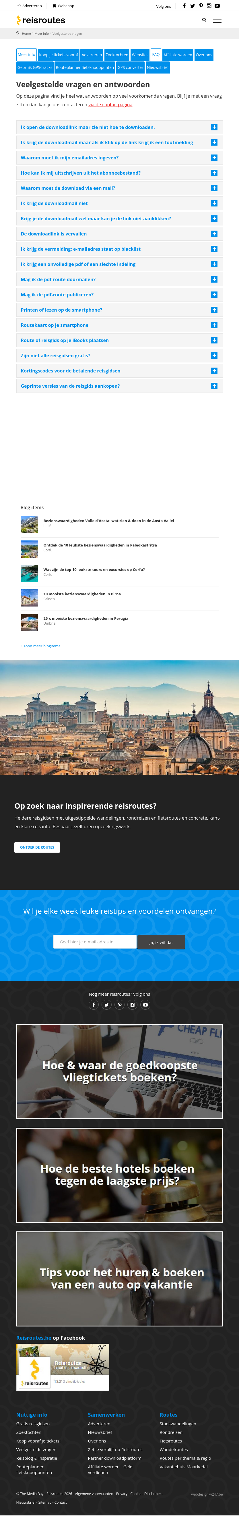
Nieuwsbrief (163, 68)
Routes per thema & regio (185, 1458)
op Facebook (50, 1338)
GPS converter (135, 68)
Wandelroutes (174, 1450)
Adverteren (29, 5)
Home (26, 33)
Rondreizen (171, 1433)
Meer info (42, 33)
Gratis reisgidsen (33, 1424)
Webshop (63, 5)
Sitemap (45, 1502)
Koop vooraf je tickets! (38, 1441)
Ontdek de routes (37, 848)
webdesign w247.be (207, 1494)
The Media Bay (32, 1494)
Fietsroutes (171, 1441)
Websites (145, 55)
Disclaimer (152, 1494)
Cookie (135, 1494)
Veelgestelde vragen (36, 1450)
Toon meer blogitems (42, 646)
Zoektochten (121, 55)
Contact (61, 1502)
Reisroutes (40, 20)
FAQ (162, 54)
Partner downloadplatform (115, 1458)
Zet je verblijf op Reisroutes (115, 1450)
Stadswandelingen (178, 1424)
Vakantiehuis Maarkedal (184, 1467)
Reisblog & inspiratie (36, 1458)
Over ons (212, 55)
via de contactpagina (110, 105)
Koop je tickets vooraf (60, 55)
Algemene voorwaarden (94, 1494)
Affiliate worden (185, 55)
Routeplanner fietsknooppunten (88, 68)
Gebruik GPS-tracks (36, 68)
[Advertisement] (119, 439)
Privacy (122, 1494)
